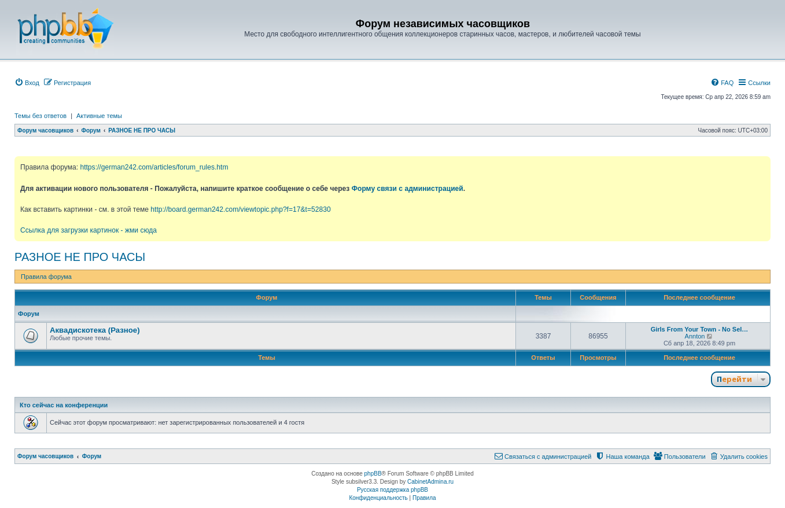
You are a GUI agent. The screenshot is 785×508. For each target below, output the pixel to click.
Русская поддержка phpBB (392, 490)
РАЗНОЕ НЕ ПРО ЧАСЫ (79, 257)
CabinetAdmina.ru (430, 481)
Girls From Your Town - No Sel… (700, 329)
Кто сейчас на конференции (64, 405)
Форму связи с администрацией (407, 189)
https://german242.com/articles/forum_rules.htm (154, 167)
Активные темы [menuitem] (99, 115)
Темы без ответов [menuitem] (40, 115)
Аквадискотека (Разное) (95, 330)
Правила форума (46, 276)
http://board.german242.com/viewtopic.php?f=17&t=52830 (240, 209)
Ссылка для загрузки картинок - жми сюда (88, 230)
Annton (695, 336)
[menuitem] (26, 83)
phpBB (373, 473)
